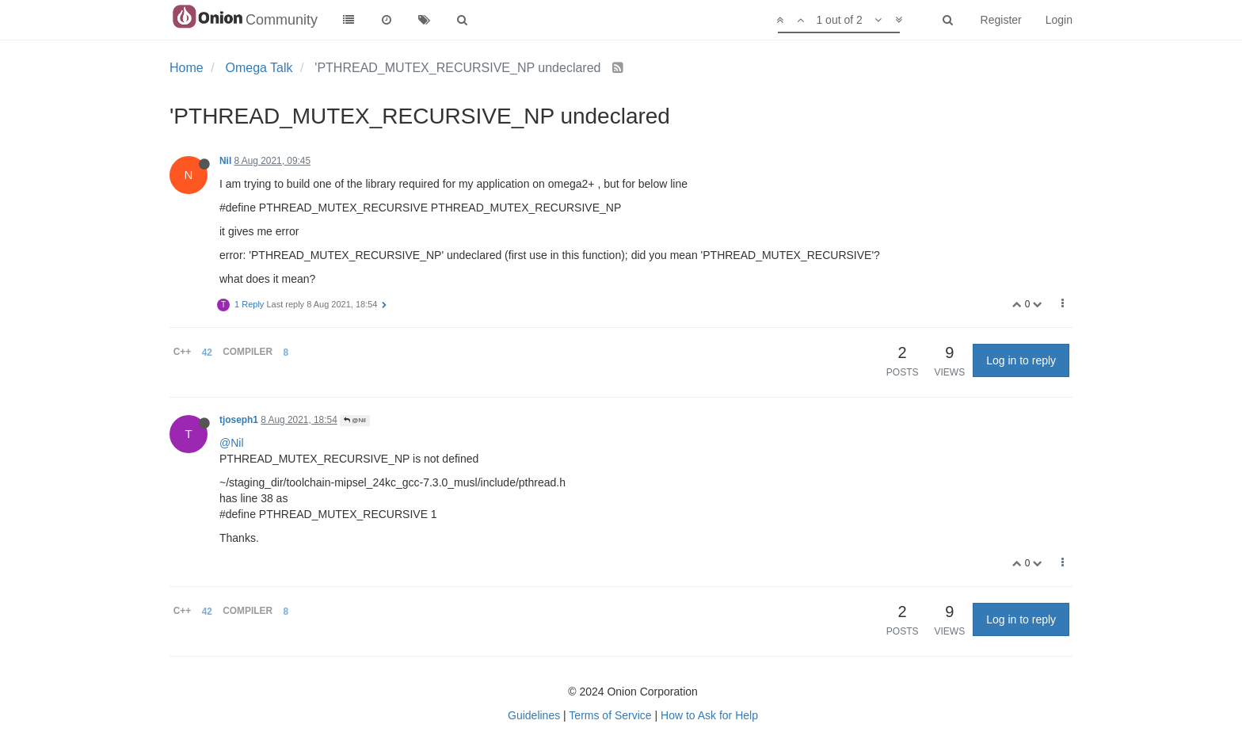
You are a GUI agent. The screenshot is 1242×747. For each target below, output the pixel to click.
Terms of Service (610, 715)
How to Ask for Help (709, 715)
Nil (225, 160)
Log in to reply (1021, 360)
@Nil (355, 420)
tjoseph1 (238, 419)
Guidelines (534, 715)
